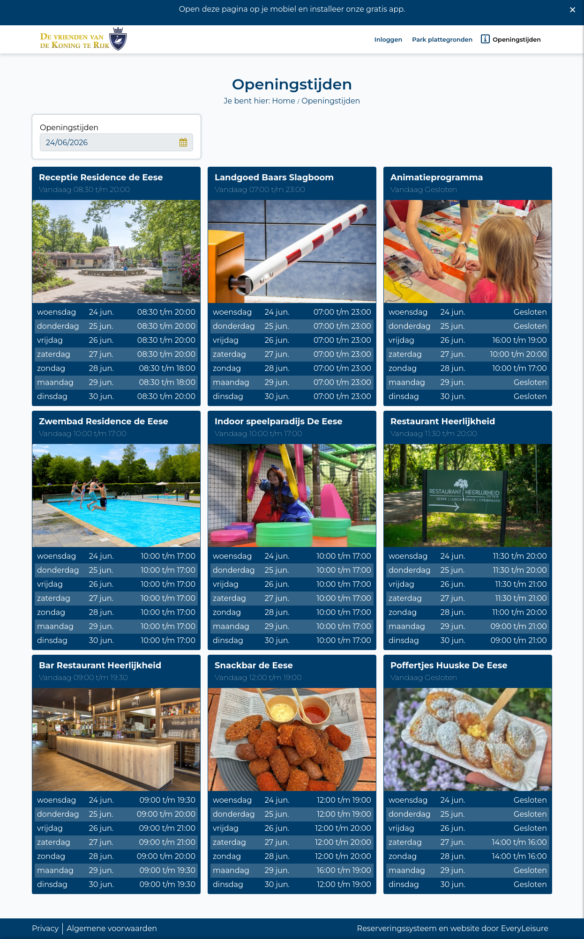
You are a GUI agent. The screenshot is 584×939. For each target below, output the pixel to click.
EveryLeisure (524, 928)
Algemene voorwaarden (112, 928)
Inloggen (388, 36)
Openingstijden (510, 36)
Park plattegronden (442, 36)
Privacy (45, 928)
